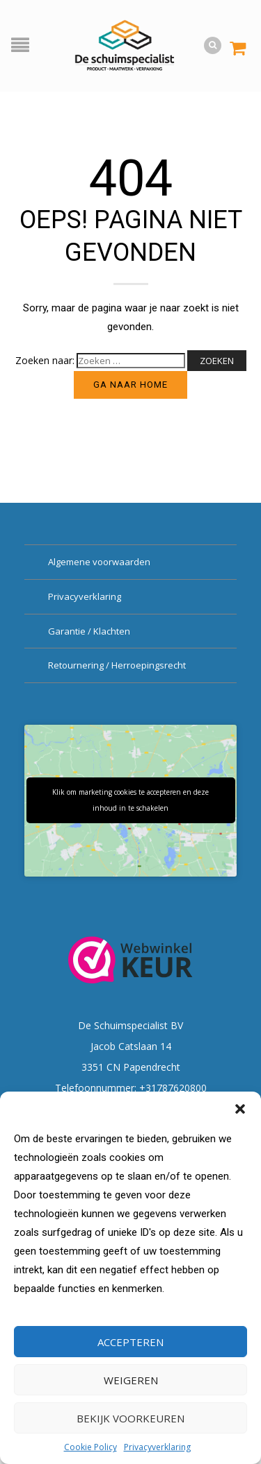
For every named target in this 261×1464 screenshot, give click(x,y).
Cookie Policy (90, 1447)
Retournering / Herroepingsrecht (117, 665)
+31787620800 (173, 1087)
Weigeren (131, 1380)
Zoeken (217, 360)
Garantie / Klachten (89, 631)
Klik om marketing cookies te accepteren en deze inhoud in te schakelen (130, 800)
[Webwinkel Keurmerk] (130, 959)
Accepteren (130, 1342)
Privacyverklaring (157, 1447)
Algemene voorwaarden (99, 562)
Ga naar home (130, 384)
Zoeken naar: (44, 360)
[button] (240, 1109)
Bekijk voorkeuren (130, 1418)
